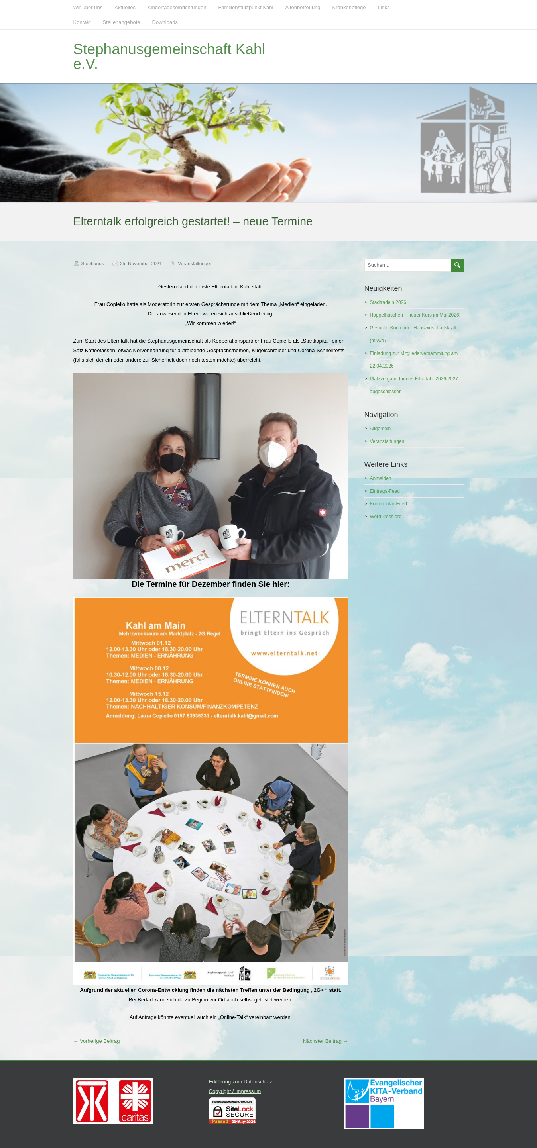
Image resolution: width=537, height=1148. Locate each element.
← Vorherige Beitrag (96, 1041)
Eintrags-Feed (385, 491)
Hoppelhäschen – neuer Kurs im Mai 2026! (415, 315)
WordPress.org (386, 516)
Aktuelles (125, 7)
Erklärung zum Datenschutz (241, 1082)
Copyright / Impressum (235, 1091)
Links (383, 7)
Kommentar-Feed (388, 504)
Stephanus (92, 263)
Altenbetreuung (302, 7)
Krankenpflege (349, 7)
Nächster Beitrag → (325, 1041)
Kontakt (82, 22)
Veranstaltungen (195, 263)
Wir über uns (88, 7)
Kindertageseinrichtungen (177, 7)
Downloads (165, 22)
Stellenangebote (121, 22)
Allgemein (380, 428)
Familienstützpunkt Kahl (245, 7)
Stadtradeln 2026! (389, 302)
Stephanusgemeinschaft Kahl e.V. (169, 56)
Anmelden (380, 478)
